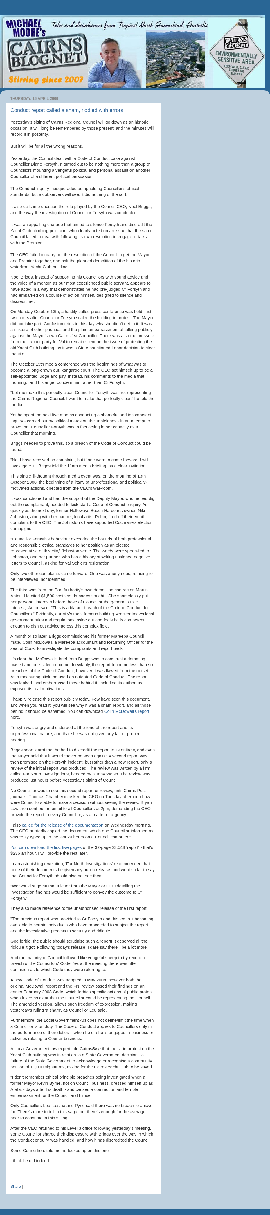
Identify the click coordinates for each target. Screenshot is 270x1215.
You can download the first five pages (46, 847)
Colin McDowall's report (126, 711)
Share (15, 1186)
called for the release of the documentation (63, 825)
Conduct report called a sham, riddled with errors (66, 110)
